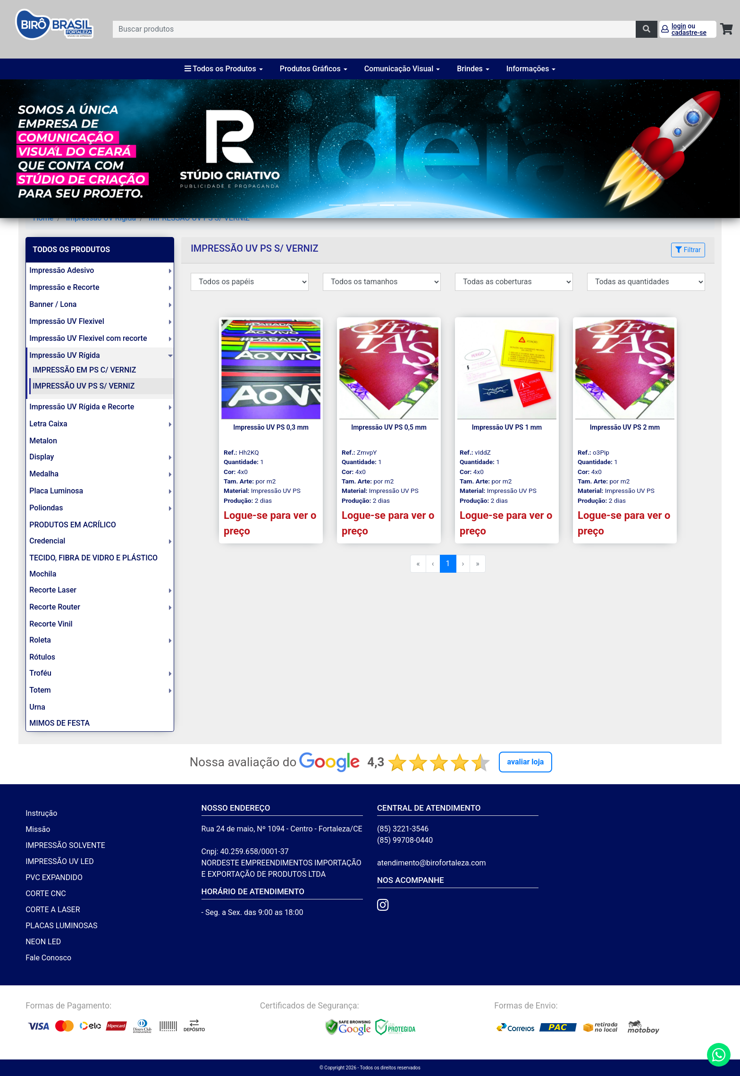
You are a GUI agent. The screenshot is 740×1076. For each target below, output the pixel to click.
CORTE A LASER (52, 909)
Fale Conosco (48, 957)
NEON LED (43, 941)
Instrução (41, 813)
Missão (37, 829)
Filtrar (687, 250)
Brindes (473, 68)
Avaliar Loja (525, 761)
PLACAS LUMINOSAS (61, 925)
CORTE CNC (45, 893)
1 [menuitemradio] (448, 563)
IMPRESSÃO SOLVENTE (65, 845)
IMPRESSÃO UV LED (59, 861)
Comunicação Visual (402, 68)
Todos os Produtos (224, 68)
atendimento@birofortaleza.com (431, 862)
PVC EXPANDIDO (54, 877)
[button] (55, 148)
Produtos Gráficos (313, 68)
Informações (531, 68)
